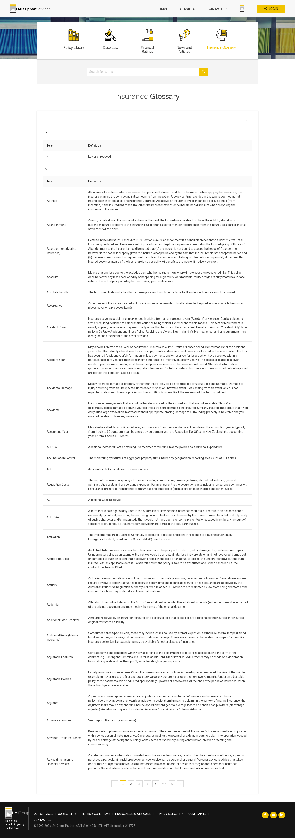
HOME (163, 9)
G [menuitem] (133, 120)
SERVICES (187, 9)
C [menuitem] (106, 120)
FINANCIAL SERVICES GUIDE (133, 813)
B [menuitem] (99, 120)
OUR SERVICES (43, 813)
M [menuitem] (172, 120)
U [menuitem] (227, 120)
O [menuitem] (187, 120)
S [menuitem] (214, 120)
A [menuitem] (92, 120)
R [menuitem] (207, 120)
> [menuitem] (86, 120)
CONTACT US (218, 9)
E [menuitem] (119, 120)
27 (172, 783)
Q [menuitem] (200, 120)
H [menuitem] (140, 120)
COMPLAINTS (197, 813)
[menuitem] (163, 9)
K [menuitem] (159, 120)
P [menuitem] (193, 120)
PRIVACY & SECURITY (170, 813)
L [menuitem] (165, 120)
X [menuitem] (248, 120)
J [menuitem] (152, 120)
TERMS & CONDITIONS (95, 813)
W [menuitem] (241, 120)
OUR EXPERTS (67, 813)
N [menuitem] (180, 120)
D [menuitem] (113, 120)
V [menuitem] (234, 120)
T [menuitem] (220, 120)
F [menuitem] (126, 120)
